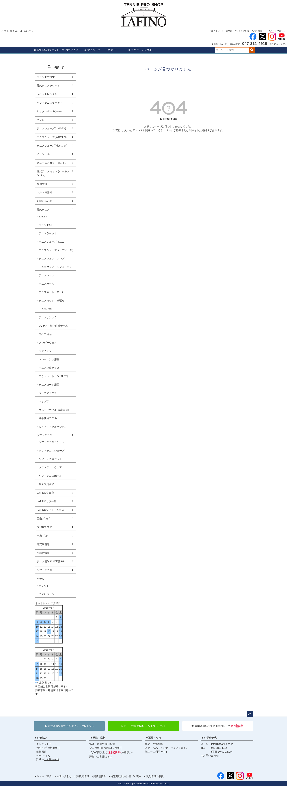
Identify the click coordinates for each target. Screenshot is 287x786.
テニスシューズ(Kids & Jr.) (52, 145)
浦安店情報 (43, 544)
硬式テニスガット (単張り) (52, 162)
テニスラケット (48, 233)
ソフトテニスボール (50, 475)
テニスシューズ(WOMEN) (52, 137)
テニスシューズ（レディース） (57, 250)
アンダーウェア (48, 342)
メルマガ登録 (44, 192)
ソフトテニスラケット (49, 102)
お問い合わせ (44, 201)
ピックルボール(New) (49, 111)
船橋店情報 (43, 552)
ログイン (215, 31)
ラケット (44, 585)
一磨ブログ (43, 535)
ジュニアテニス (48, 393)
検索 (252, 50)
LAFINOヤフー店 (46, 501)
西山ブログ (43, 518)
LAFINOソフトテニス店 (50, 509)
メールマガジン (278, 31)
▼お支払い (40, 737)
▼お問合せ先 (209, 737)
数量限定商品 (46, 484)
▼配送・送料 (97, 737)
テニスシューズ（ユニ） (53, 241)
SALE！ (43, 216)
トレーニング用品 (49, 359)
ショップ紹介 (242, 31)
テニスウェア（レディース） (55, 266)
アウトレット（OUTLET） (54, 376)
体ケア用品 (45, 334)
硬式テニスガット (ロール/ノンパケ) (53, 173)
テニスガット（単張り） (53, 300)
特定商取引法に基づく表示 (126, 776)
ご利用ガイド (259, 31)
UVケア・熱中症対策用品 (53, 325)
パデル (40, 119)
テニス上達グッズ (49, 367)
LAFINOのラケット (46, 49)
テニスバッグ (46, 275)
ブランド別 (45, 224)
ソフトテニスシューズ (51, 450)
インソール (43, 154)
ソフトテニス (44, 435)
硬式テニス (43, 209)
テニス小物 (45, 308)
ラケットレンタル (140, 49)
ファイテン (45, 351)
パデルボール (46, 594)
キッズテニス (46, 401)
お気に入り (70, 49)
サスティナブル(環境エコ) (54, 409)
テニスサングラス (49, 317)
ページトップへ (250, 714)
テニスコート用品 (49, 384)
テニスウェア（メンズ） (53, 258)
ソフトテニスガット (50, 458)
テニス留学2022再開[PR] (51, 561)
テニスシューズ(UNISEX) (51, 128)
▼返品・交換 (153, 737)
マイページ (92, 49)
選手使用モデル (48, 418)
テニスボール (46, 283)
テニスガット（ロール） (53, 292)
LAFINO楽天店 (45, 492)
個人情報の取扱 (155, 776)
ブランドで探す (46, 76)
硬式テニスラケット (48, 85)
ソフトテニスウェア (50, 467)
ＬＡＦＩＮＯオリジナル (53, 426)
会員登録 (227, 31)
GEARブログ (44, 527)
